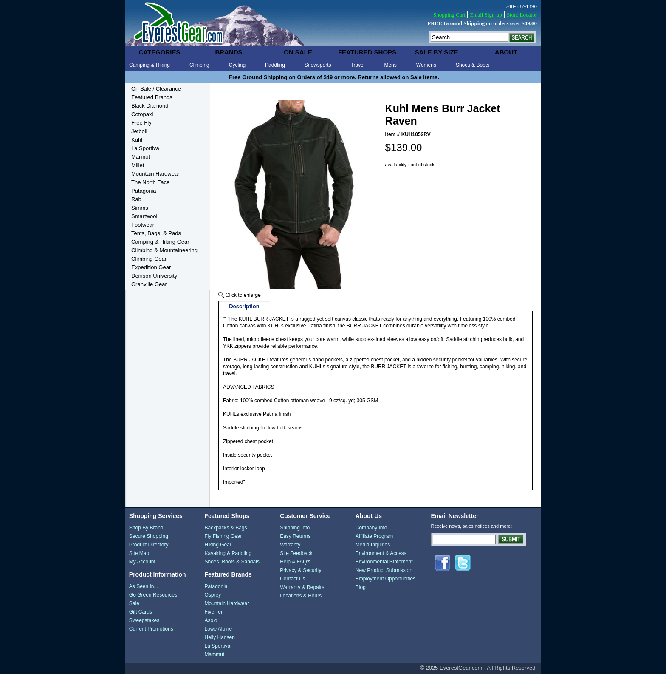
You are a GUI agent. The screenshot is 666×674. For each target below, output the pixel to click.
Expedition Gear (151, 267)
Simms (139, 208)
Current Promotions (151, 629)
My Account (142, 562)
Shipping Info (295, 528)
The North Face (150, 182)
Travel (358, 65)
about (506, 52)
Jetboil (139, 131)
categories (159, 52)
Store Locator (522, 14)
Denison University (154, 276)
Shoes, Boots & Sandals (231, 562)
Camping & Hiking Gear (160, 242)
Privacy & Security (300, 570)
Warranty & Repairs (302, 587)
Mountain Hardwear (155, 174)
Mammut (214, 654)
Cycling (237, 65)
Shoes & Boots (472, 65)
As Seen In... (143, 586)
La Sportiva (145, 148)
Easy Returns (295, 536)
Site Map (139, 553)
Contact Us (292, 579)
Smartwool (144, 216)
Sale (134, 603)
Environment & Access (381, 553)
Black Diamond (149, 105)
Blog (361, 587)
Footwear (142, 225)
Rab (136, 199)
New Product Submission (384, 570)
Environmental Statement (384, 562)
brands (228, 52)
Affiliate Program (374, 536)
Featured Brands (151, 97)
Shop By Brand (146, 528)
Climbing (199, 65)
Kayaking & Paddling (227, 553)
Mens (390, 65)
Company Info (371, 528)
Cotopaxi (142, 114)
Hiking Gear (217, 545)
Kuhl (136, 140)
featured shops (367, 52)
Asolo (210, 620)
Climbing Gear (148, 259)
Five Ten (213, 612)
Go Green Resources (153, 595)
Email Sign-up (486, 14)
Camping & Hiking (149, 65)
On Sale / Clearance (156, 88)
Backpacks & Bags (225, 528)
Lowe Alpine (218, 629)
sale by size (436, 52)
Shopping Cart (449, 14)
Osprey (212, 595)
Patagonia (143, 191)
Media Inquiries (373, 545)
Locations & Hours (301, 596)
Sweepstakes (144, 620)
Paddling (275, 65)
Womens (426, 65)
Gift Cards (140, 612)
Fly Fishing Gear (223, 536)
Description (244, 306)
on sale (298, 52)
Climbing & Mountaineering (164, 250)
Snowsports (318, 65)
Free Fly (141, 122)
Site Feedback (296, 553)
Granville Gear (149, 284)
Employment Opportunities (385, 579)
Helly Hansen (219, 637)
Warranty (290, 545)
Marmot (140, 157)
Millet (137, 165)
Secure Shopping (148, 536)
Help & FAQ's (295, 562)
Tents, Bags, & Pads (156, 233)
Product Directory (149, 545)
